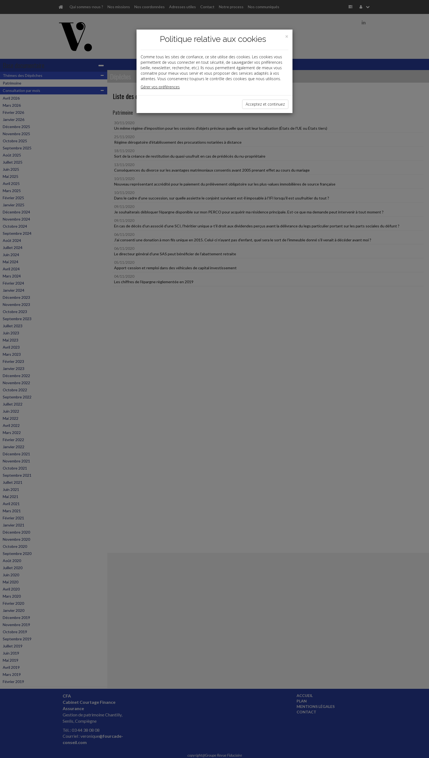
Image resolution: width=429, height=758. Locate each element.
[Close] (286, 36)
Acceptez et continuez (265, 104)
